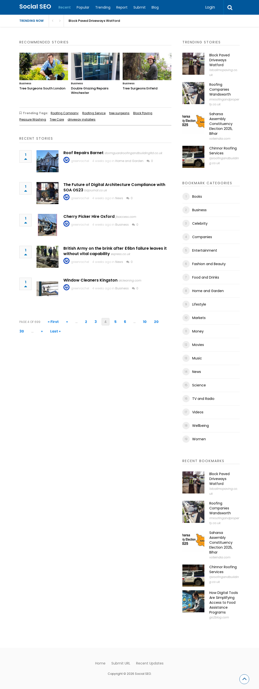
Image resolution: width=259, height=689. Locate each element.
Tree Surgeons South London (42, 88)
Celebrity (200, 223)
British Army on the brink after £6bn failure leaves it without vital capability (115, 251)
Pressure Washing (32, 119)
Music (197, 358)
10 (145, 321)
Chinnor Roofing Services (223, 151)
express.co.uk (120, 254)
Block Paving (142, 113)
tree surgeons (119, 113)
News (119, 198)
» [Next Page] (42, 331)
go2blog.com (219, 617)
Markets (199, 317)
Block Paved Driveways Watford (219, 60)
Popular (83, 7)
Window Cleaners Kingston (90, 280)
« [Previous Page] (67, 321)
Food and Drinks (205, 277)
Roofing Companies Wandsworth (220, 89)
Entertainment (204, 250)
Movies (198, 344)
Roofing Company (65, 113)
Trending (102, 7)
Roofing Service (94, 113)
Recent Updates (150, 663)
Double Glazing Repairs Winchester (89, 90)
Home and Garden (129, 161)
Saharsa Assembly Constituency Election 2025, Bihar (221, 123)
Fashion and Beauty (209, 263)
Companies (202, 236)
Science (199, 385)
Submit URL (120, 663)
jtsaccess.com (126, 217)
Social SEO (35, 6)
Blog (155, 7)
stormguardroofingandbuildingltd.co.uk (133, 153)
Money (198, 331)
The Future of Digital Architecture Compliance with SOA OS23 (114, 187)
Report (122, 7)
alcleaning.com (129, 280)
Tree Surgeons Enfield (140, 88)
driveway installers (81, 119)
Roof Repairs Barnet (83, 153)
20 (156, 321)
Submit (139, 7)
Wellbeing (200, 425)
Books (197, 196)
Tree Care (57, 119)
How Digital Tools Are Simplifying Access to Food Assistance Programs (223, 602)
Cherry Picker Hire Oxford (89, 216)
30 (21, 331)
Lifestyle (199, 304)
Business (25, 83)
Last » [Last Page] (55, 331)
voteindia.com (219, 138)
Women (199, 439)
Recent (65, 7)
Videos (197, 412)
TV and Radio (203, 398)
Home (100, 663)
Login (210, 7)
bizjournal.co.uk (95, 190)
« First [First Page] (53, 321)
